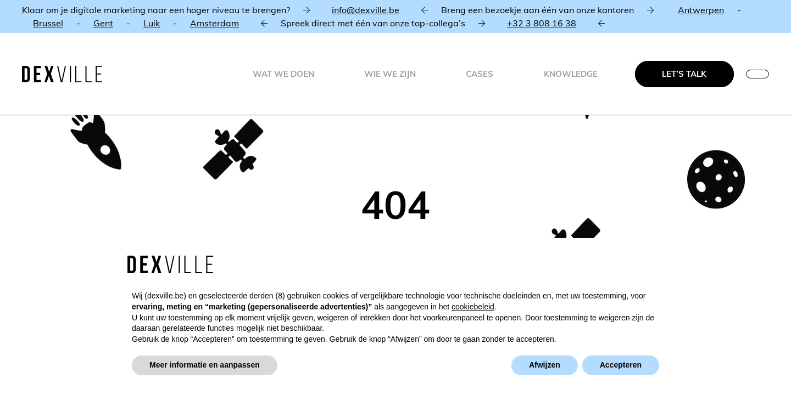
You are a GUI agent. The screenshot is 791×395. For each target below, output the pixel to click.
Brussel (48, 23)
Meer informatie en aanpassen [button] (204, 364)
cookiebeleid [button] (473, 306)
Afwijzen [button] (544, 364)
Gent (103, 23)
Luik (151, 23)
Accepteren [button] (621, 364)
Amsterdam (214, 23)
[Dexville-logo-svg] (62, 74)
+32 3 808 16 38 (541, 23)
